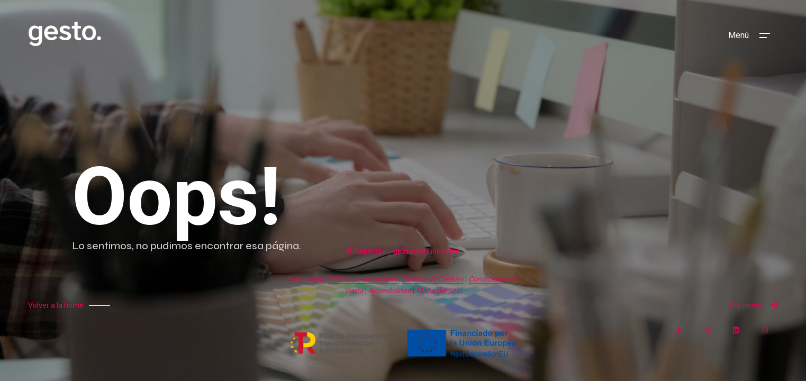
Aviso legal (306, 279)
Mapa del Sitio (439, 290)
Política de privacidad (363, 279)
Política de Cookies (433, 279)
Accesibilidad (389, 290)
